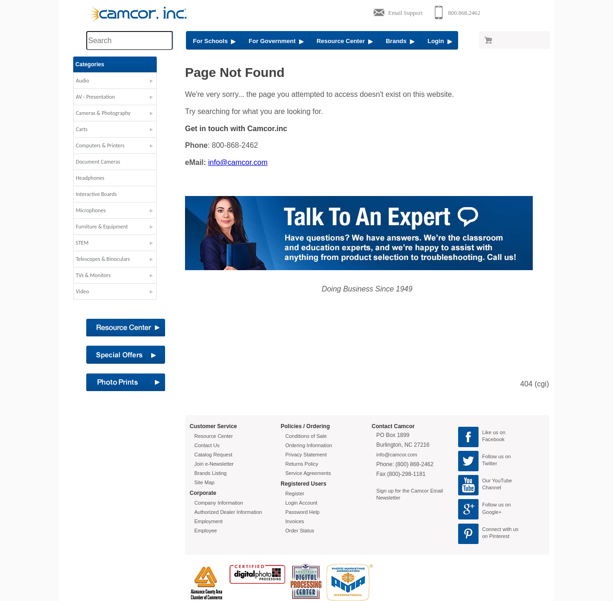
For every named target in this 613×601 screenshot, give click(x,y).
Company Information (218, 503)
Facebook (493, 439)
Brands (400, 41)
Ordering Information (308, 445)
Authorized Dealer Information (228, 512)
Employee (205, 530)
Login (440, 41)
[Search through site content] (129, 40)
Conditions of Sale (305, 436)
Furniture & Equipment (115, 226)
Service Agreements (308, 473)
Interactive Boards (109, 194)
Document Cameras (111, 161)
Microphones (104, 210)
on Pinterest (496, 536)
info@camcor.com (238, 162)
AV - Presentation (108, 97)
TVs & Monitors (106, 275)
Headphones (103, 178)
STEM (95, 243)
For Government (276, 41)
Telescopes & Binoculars (116, 259)
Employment (208, 521)
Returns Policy (301, 464)
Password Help (302, 512)
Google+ (492, 512)
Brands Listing (210, 473)
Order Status (299, 530)
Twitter (489, 463)
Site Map (204, 482)
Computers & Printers (113, 145)
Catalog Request (213, 454)
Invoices (294, 521)
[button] (128, 82)
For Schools (214, 41)
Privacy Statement (305, 454)
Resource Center (345, 41)
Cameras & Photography (116, 113)
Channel (491, 487)
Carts (95, 129)
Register (294, 493)
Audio (95, 80)
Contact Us (206, 445)
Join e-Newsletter (214, 464)
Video (95, 291)
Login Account (301, 503)
